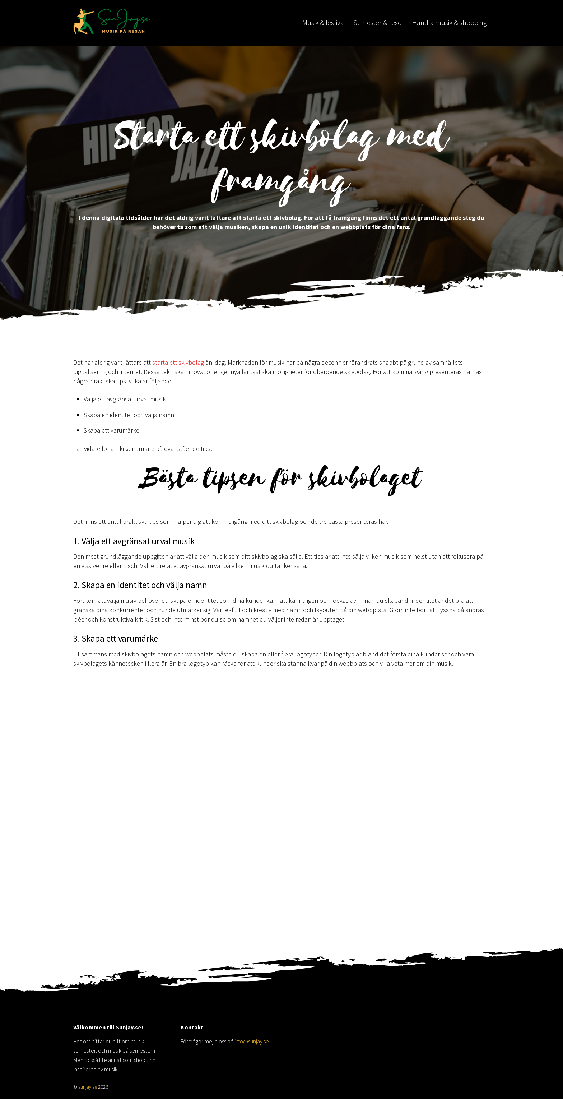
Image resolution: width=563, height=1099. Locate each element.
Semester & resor (378, 22)
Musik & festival (324, 22)
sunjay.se (87, 1087)
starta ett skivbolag (178, 362)
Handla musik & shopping (449, 22)
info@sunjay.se (251, 1041)
